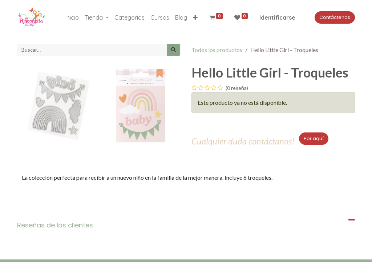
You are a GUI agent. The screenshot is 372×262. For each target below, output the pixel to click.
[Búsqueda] (173, 50)
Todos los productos (216, 49)
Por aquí (314, 138)
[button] (195, 17)
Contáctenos (334, 17)
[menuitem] (72, 17)
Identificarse (277, 17)
